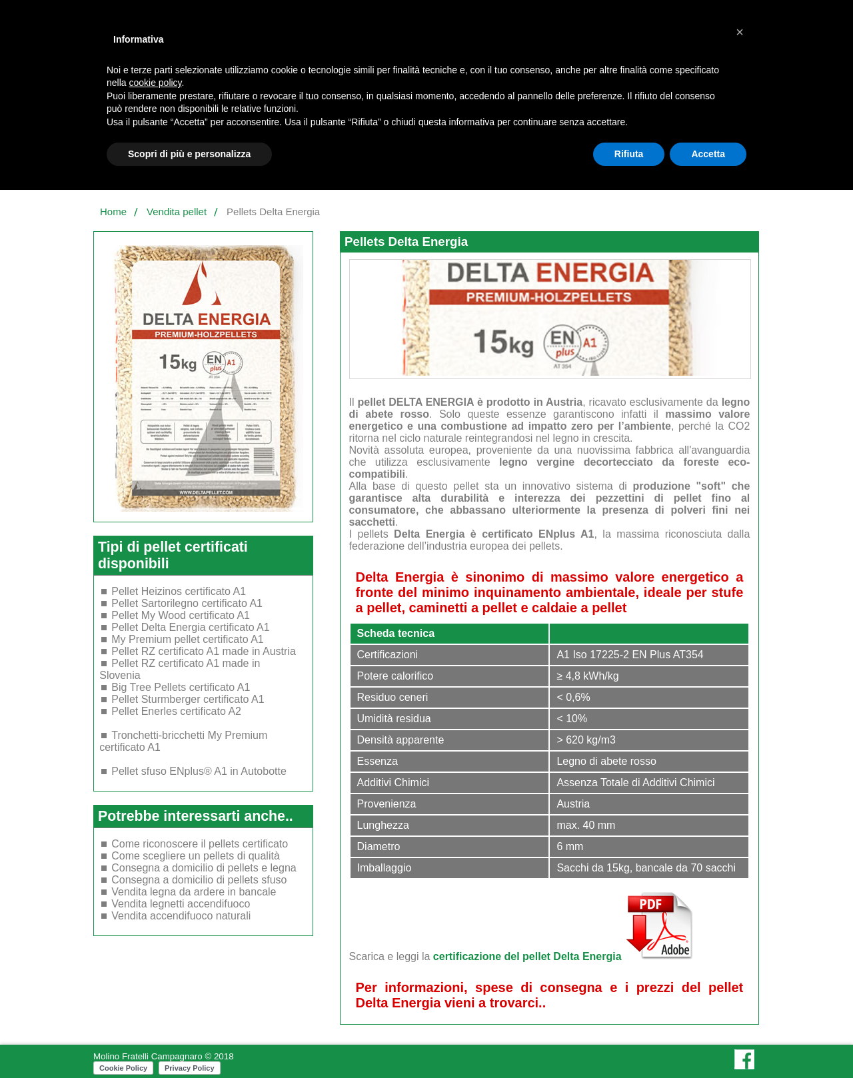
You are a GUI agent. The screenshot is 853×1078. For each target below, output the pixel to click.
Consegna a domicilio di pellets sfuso (199, 879)
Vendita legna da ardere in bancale (193, 891)
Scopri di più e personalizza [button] (189, 154)
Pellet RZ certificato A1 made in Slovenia (179, 669)
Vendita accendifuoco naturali (181, 915)
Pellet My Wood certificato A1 (180, 615)
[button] (739, 32)
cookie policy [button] (155, 82)
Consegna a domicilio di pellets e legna (204, 867)
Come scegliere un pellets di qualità (195, 855)
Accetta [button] (708, 154)
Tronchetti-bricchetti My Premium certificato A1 (183, 741)
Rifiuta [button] (629, 154)
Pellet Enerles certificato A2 (176, 711)
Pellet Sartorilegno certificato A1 (187, 603)
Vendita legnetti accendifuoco (180, 903)
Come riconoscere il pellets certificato (199, 843)
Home (113, 211)
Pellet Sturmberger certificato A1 (187, 699)
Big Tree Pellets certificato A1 (180, 687)
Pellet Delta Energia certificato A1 (190, 627)
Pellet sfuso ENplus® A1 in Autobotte (199, 771)
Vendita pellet (177, 211)
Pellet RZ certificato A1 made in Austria (203, 651)
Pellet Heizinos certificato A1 (178, 591)
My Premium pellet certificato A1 (187, 639)
